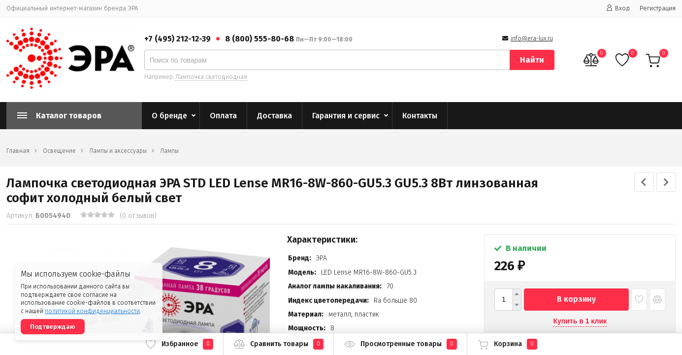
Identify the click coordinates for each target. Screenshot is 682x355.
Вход (618, 8)
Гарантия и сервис (346, 115)
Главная (18, 150)
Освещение (59, 150)
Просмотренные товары (400, 344)
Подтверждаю (52, 326)
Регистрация (658, 8)
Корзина (507, 344)
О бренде (169, 115)
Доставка (274, 115)
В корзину (576, 299)
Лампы (169, 150)
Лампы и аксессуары (118, 150)
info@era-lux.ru (532, 38)
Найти (532, 60)
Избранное (179, 344)
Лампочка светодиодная (211, 76)
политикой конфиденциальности (92, 311)
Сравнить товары (278, 344)
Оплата (223, 115)
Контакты (419, 115)
